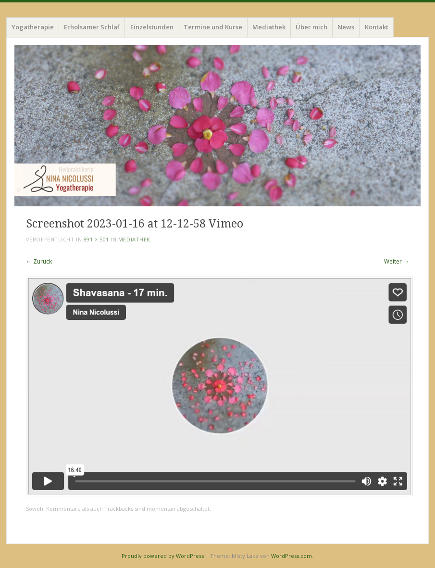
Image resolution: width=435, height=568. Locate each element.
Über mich (311, 27)
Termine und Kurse (213, 27)
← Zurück (39, 261)
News (345, 27)
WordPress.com (291, 555)
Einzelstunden (152, 27)
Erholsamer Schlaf (92, 27)
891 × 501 (96, 239)
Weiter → (396, 261)
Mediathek (269, 27)
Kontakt (376, 27)
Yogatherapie (33, 27)
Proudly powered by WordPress (163, 555)
